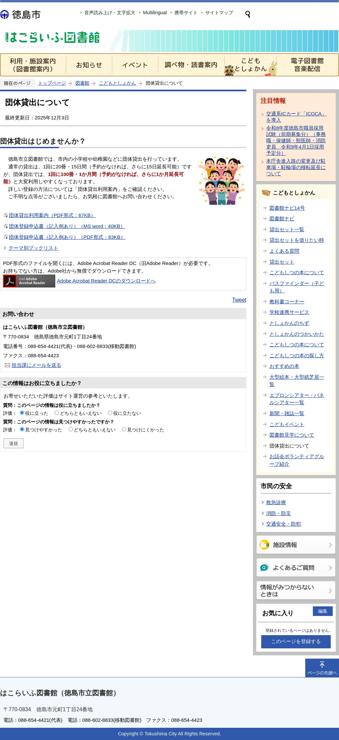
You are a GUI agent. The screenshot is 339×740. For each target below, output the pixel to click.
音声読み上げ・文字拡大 (109, 12)
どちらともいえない (81, 413)
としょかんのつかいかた (296, 334)
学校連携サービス (289, 312)
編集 (322, 611)
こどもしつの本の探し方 (296, 355)
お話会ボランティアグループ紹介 (296, 460)
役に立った (36, 413)
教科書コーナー (286, 301)
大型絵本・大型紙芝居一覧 (296, 380)
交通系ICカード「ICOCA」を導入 (296, 117)
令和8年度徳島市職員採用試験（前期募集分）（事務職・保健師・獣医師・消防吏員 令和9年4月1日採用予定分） (296, 140)
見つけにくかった (145, 429)
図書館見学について (291, 435)
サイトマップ (219, 12)
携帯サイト (186, 12)
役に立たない (127, 413)
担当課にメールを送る (36, 365)
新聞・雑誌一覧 (286, 413)
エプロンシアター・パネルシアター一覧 (296, 399)
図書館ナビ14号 (287, 208)
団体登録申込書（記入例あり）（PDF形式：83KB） (67, 237)
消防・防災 (278, 513)
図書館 (82, 83)
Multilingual (155, 12)
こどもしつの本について (296, 272)
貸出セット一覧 (286, 229)
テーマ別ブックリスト (33, 248)
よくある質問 (284, 251)
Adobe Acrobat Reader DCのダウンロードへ (79, 280)
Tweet (239, 300)
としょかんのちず (289, 323)
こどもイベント (286, 424)
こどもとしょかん (117, 83)
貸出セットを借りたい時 (296, 240)
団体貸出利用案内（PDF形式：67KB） (52, 215)
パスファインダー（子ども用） (296, 287)
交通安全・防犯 (283, 524)
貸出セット (281, 262)
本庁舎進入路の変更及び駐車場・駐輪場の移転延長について (296, 167)
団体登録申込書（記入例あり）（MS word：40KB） (67, 226)
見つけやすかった (43, 429)
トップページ (52, 83)
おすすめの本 (284, 366)
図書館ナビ (281, 218)
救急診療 (276, 502)
